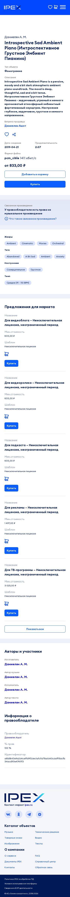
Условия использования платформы (20, 883)
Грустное (36, 269)
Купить (35, 184)
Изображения (11, 843)
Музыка (8, 831)
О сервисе (10, 855)
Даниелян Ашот (15, 125)
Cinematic (27, 243)
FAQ (37, 855)
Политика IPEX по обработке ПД (19, 879)
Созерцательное (16, 269)
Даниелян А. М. (16, 664)
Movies (42, 243)
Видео (38, 837)
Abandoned (13, 256)
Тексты (39, 843)
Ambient (11, 243)
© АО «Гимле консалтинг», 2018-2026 (21, 893)
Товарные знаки (13, 837)
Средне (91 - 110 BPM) (18, 282)
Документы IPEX (12, 861)
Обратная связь (43, 867)
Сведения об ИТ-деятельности (18, 888)
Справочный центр (45, 861)
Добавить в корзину (35, 174)
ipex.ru (28, 804)
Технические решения (47, 831)
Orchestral (58, 243)
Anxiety (60, 256)
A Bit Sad (30, 256)
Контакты (9, 867)
